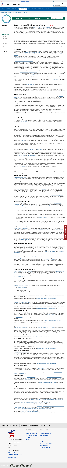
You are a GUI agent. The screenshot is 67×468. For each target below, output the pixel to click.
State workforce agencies (22, 246)
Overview (4, 25)
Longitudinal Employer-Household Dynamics (23, 271)
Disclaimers (42, 439)
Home (3, 425)
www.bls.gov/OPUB (12, 457)
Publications (15, 12)
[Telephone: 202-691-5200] (16, 452)
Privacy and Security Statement (44, 436)
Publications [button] (23, 8)
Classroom (43, 425)
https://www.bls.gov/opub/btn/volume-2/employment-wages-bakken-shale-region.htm (34, 402)
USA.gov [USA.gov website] (27, 439)
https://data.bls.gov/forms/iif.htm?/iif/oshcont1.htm (45, 336)
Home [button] (3, 8)
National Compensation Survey (21, 285)
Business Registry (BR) (20, 258)
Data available (5, 43)
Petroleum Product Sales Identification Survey (51, 205)
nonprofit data (18, 107)
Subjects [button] (8, 8)
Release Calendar (59, 3)
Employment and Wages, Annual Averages (28, 72)
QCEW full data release (36, 74)
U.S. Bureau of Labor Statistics (13, 4)
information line (23, 373)
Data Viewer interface (21, 166)
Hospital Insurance (59, 229)
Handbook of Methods (22, 12)
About (28, 18)
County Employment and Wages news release (31, 52)
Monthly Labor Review (52, 83)
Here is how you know (25, 1)
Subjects (9, 425)
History (4, 49)
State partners (38, 85)
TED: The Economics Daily (30, 85)
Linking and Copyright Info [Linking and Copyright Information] (46, 441)
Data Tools (15, 425)
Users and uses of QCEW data (7, 46)
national (48, 314)
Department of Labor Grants (32, 435)
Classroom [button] (41, 8)
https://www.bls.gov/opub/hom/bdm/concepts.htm (29, 411)
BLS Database (40, 149)
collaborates (19, 189)
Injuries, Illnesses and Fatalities (21, 327)
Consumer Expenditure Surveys (31, 379)
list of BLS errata (24, 121)
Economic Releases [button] (32, 8)
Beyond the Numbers (30, 84)
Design (20, 134)
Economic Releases (33, 425)
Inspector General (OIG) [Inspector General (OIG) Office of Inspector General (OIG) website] (31, 431)
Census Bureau (18, 256)
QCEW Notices (56, 79)
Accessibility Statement (45, 447)
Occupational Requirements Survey (22, 302)
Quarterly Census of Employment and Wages (41, 27)
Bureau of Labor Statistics (6, 12)
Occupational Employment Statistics (22, 352)
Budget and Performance (31, 433)
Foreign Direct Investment (42, 189)
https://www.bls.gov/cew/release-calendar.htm (23, 58)
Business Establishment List (49, 259)
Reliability (4, 36)
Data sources (5, 29)
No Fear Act (28, 437)
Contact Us (10, 460)
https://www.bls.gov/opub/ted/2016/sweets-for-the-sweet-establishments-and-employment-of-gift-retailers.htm (39, 407)
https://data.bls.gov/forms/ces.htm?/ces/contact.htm (52, 320)
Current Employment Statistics (19, 312)
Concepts (4, 27)
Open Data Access (30, 149)
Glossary (47, 18)
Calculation (5, 32)
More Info (4, 51)
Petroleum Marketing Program (44, 217)
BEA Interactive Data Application (57, 195)
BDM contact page (26, 113)
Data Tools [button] (15, 8)
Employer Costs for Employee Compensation (24, 288)
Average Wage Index (25, 239)
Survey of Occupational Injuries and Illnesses (46, 327)
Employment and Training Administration (43, 244)
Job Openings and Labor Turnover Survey (23, 339)
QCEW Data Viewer (31, 155)
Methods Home (18, 18)
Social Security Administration (21, 228)
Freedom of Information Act (46, 433)
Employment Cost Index (21, 287)
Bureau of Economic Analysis (20, 177)
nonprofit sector (41, 368)
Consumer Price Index (31, 377)
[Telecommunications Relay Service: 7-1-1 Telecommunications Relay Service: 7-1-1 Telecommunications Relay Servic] (16, 455)
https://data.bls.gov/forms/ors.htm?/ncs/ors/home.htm (46, 308)
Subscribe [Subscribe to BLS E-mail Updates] (64, 3)
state (53, 314)
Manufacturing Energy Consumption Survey (30, 205)
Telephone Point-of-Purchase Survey (54, 377)
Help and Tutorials (44, 445)
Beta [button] (46, 8)
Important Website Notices (46, 443)
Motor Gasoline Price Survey (20, 207)
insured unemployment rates (50, 251)
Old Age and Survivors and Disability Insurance (41, 229)
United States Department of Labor (59, 1)
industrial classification (34, 256)
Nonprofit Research (20, 366)
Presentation (5, 34)
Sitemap (41, 431)
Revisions (4, 41)
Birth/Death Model (19, 317)
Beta (49, 425)
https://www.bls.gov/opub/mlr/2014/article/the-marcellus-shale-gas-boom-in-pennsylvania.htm (46, 399)
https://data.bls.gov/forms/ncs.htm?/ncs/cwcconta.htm (46, 298)
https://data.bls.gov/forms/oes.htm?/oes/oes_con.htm (46, 363)
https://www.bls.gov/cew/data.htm (21, 57)
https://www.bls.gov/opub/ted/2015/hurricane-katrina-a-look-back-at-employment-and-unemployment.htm (34, 408)
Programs (37, 18)
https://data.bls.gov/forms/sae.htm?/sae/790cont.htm (24, 323)
